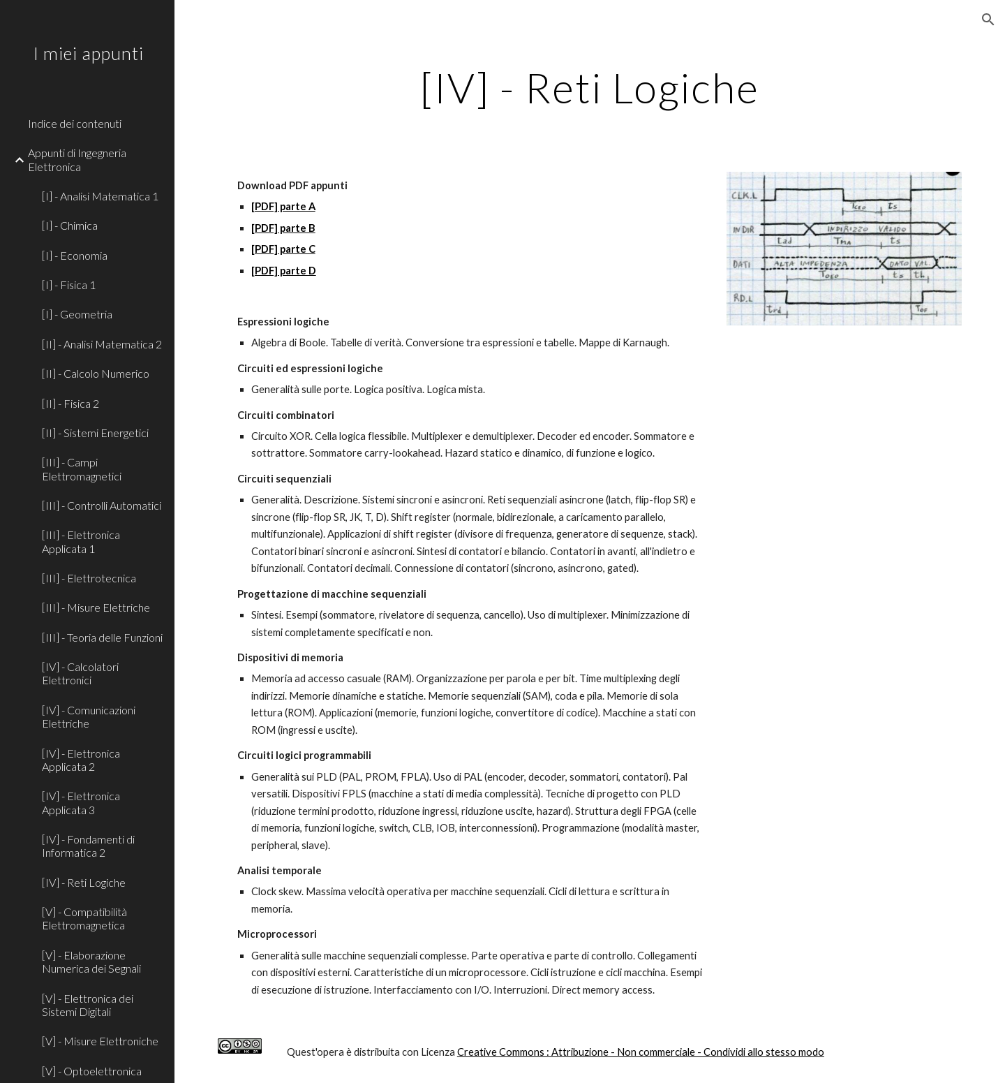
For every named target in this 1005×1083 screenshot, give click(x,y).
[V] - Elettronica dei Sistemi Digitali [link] (87, 1005)
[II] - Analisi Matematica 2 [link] (102, 344)
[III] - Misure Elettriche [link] (96, 607)
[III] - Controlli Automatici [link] (101, 505)
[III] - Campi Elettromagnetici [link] (81, 468)
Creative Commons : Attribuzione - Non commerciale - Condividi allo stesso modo (640, 1052)
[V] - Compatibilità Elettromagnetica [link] (84, 918)
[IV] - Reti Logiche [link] (84, 882)
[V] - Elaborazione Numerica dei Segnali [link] (91, 961)
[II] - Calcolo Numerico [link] (95, 373)
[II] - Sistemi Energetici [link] (95, 432)
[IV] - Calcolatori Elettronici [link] (80, 673)
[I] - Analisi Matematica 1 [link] (100, 195)
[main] (590, 87)
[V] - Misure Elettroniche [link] (100, 1040)
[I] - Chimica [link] (70, 225)
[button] (988, 19)
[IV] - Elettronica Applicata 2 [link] (81, 759)
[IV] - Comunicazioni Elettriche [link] (88, 716)
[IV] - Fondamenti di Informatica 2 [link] (88, 845)
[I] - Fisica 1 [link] (69, 284)
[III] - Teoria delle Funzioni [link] (102, 637)
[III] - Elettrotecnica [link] (89, 577)
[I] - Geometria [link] (77, 314)
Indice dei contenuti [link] (74, 123)
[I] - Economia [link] (74, 255)
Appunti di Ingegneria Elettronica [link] (77, 159)
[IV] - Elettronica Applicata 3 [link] (81, 802)
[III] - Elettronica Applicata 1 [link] (81, 541)
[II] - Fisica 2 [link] (70, 403)
